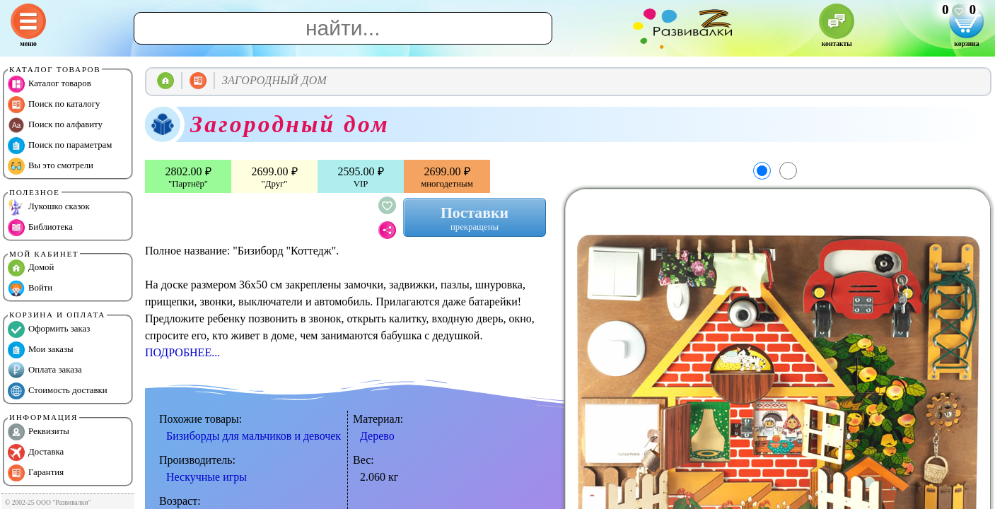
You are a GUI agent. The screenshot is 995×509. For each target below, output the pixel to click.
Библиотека (40, 227)
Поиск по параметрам (60, 145)
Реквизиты (38, 431)
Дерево (377, 436)
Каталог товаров (49, 84)
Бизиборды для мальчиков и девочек (253, 436)
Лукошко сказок (49, 207)
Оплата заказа (45, 370)
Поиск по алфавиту (55, 125)
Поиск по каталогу (54, 104)
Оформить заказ (49, 329)
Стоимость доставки (57, 390)
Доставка (36, 452)
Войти (30, 288)
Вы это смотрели (50, 166)
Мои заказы (41, 349)
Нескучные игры (206, 477)
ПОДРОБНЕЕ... (182, 352)
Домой (31, 267)
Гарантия (36, 472)
